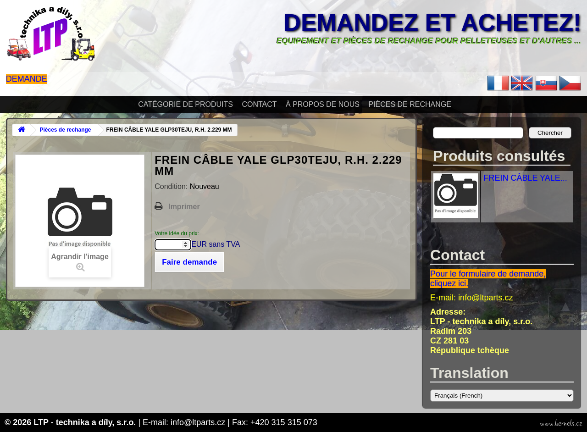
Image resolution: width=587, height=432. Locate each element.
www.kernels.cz (561, 423)
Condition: (172, 186)
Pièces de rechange (409, 104)
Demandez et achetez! (432, 22)
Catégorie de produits (185, 104)
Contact (259, 104)
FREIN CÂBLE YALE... (525, 178)
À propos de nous (323, 104)
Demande (26, 78)
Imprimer (183, 206)
